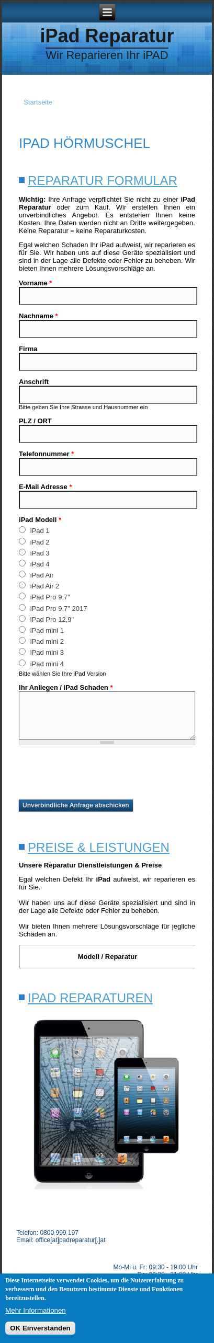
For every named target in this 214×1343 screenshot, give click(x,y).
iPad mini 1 (41, 630)
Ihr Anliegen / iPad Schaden (65, 687)
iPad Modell (40, 520)
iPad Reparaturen (90, 998)
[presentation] (98, 772)
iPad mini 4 (41, 663)
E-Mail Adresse (45, 487)
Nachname (38, 316)
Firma (28, 349)
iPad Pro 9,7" (44, 596)
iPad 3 (34, 553)
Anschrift (34, 382)
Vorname (35, 283)
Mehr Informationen (35, 1310)
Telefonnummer (46, 454)
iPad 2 (34, 542)
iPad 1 (34, 530)
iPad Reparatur (107, 36)
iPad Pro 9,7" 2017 (53, 608)
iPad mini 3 (41, 652)
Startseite (38, 102)
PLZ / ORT (35, 421)
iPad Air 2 (39, 585)
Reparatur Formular (102, 180)
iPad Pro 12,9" (46, 619)
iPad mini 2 (41, 641)
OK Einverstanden (40, 1328)
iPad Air (36, 574)
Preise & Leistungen (99, 847)
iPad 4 (34, 564)
